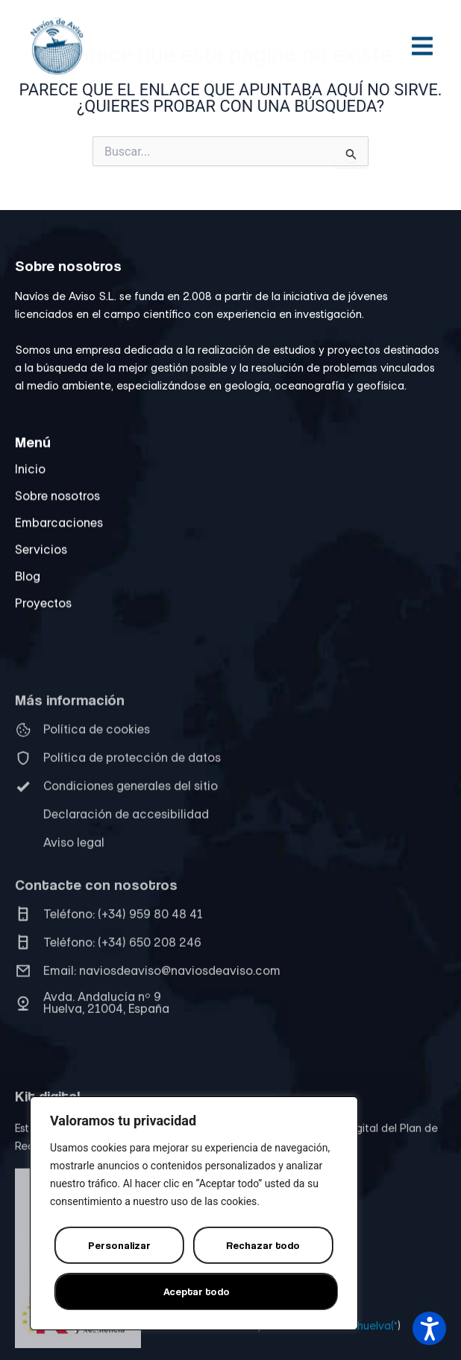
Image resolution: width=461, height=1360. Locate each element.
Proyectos (43, 619)
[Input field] (352, 152)
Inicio (30, 485)
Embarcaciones (59, 538)
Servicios (41, 565)
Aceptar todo (196, 1291)
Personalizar (119, 1245)
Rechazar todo (263, 1245)
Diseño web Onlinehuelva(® (330, 1334)
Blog (27, 592)
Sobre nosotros (57, 512)
